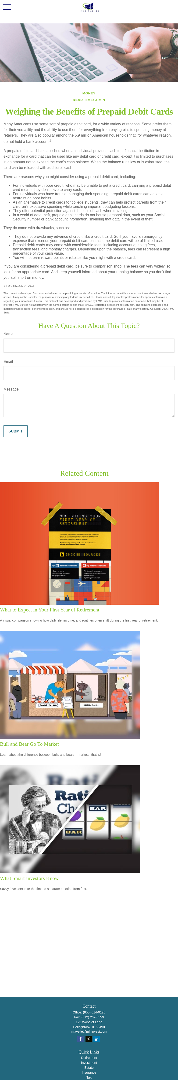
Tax (89, 1077)
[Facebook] (80, 1039)
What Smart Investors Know (29, 878)
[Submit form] (16, 431)
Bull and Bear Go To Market (29, 744)
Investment (89, 1063)
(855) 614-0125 (94, 1012)
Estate (89, 1067)
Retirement (89, 1058)
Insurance (89, 1072)
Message (11, 389)
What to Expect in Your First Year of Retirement (49, 610)
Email (8, 362)
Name (9, 334)
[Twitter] (88, 1039)
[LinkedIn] (96, 1039)
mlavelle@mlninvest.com (89, 1031)
